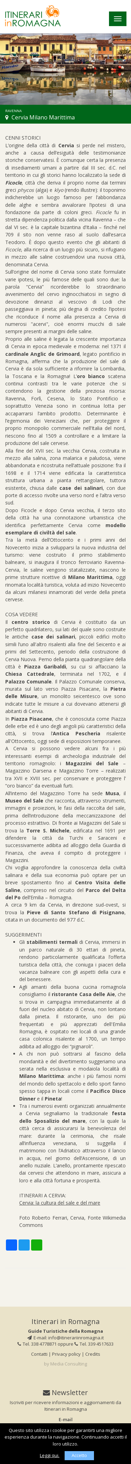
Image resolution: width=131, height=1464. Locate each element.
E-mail (66, 1419)
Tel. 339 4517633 (94, 1344)
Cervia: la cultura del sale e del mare (59, 1202)
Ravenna (13, 111)
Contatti (39, 1354)
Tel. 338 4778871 (37, 1344)
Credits (92, 1354)
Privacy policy (66, 1354)
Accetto (79, 1455)
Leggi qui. (49, 1455)
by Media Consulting (65, 1364)
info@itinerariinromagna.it (76, 1337)
